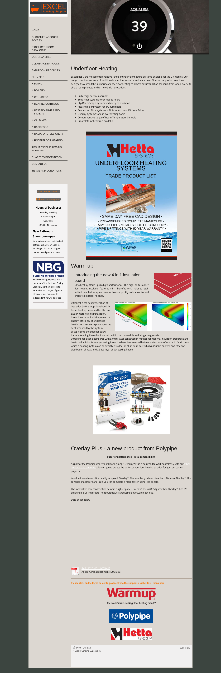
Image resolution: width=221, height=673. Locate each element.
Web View (185, 647)
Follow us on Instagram (47, 199)
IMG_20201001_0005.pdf (95, 568)
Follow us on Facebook (48, 191)
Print (77, 647)
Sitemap (87, 647)
